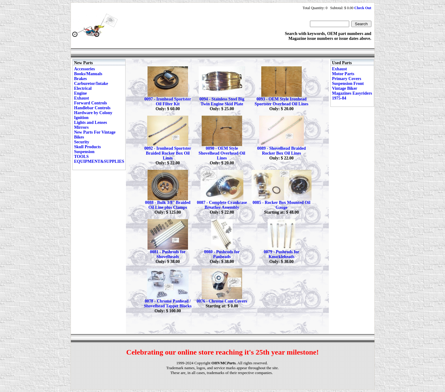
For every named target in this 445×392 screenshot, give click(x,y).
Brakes (80, 78)
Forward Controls (90, 103)
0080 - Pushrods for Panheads (222, 254)
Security (81, 142)
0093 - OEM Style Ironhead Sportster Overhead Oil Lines (281, 101)
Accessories (84, 69)
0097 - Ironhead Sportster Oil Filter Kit (167, 101)
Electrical (83, 88)
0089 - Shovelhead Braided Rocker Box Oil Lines (281, 151)
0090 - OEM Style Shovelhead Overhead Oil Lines (222, 153)
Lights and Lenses (90, 122)
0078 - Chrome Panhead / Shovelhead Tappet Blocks (167, 303)
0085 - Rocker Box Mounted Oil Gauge (281, 205)
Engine (80, 93)
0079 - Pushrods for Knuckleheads (281, 254)
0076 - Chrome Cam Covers (221, 301)
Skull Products (87, 147)
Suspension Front (348, 83)
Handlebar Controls (92, 108)
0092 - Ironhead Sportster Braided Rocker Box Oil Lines (167, 153)
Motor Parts (343, 74)
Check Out (362, 8)
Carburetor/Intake (91, 83)
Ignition (81, 117)
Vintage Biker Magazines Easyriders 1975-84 (352, 93)
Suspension (84, 151)
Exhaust (81, 98)
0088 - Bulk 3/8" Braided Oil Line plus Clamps (167, 205)
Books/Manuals (88, 74)
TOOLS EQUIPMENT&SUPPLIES (99, 159)
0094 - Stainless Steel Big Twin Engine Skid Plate (222, 101)
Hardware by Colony (93, 112)
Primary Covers (346, 78)
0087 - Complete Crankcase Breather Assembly (222, 205)
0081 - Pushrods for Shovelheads (168, 254)
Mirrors (81, 127)
